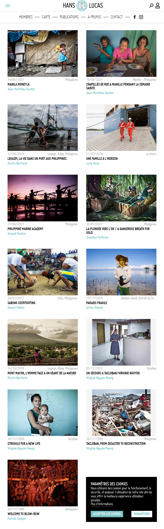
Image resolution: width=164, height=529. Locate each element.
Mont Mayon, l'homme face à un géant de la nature (42, 373)
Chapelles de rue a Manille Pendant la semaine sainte (118, 86)
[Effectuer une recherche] (151, 5)
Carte (46, 17)
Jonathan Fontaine (97, 237)
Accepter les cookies (107, 514)
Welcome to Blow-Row (23, 514)
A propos (94, 17)
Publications (69, 17)
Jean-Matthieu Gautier (21, 89)
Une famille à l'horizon (102, 159)
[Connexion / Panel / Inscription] (158, 5)
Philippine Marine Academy (25, 229)
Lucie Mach (92, 163)
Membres (26, 17)
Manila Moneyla (19, 84)
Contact (117, 17)
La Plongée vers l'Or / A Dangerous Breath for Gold (118, 231)
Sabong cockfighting (21, 303)
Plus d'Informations (102, 504)
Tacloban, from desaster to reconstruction (116, 444)
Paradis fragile (96, 303)
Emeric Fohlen (16, 308)
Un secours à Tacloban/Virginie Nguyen (113, 373)
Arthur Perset (94, 308)
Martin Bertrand (17, 163)
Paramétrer (142, 514)
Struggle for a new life (24, 444)
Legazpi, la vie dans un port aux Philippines (37, 159)
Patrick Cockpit (17, 519)
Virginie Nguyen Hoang (99, 378)
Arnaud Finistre (17, 233)
